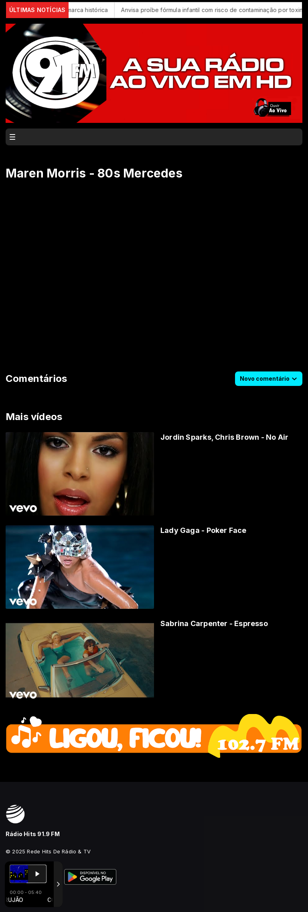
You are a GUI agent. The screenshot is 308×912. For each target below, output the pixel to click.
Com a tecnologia (33, 897)
